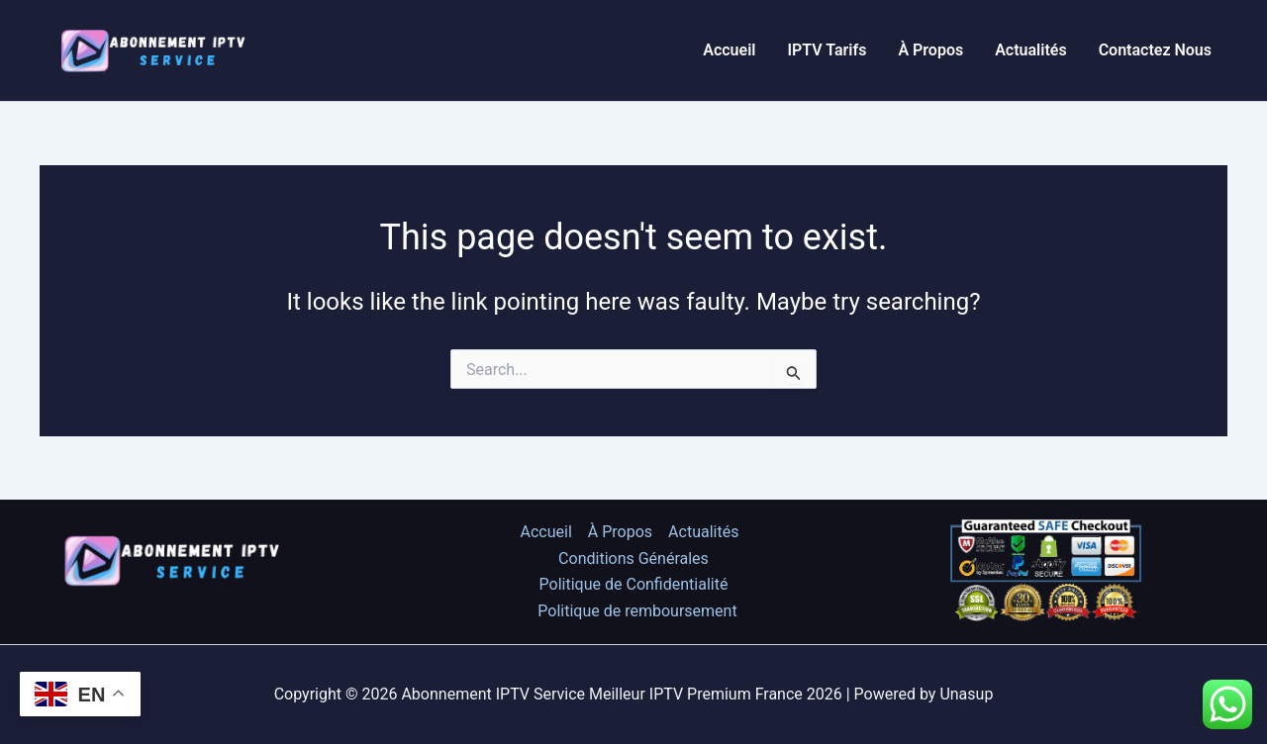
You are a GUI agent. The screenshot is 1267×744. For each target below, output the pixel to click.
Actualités (1030, 50)
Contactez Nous (1155, 50)
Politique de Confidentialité (634, 584)
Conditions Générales (633, 558)
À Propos (930, 50)
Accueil (729, 50)
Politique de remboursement (636, 611)
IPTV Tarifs (826, 50)
